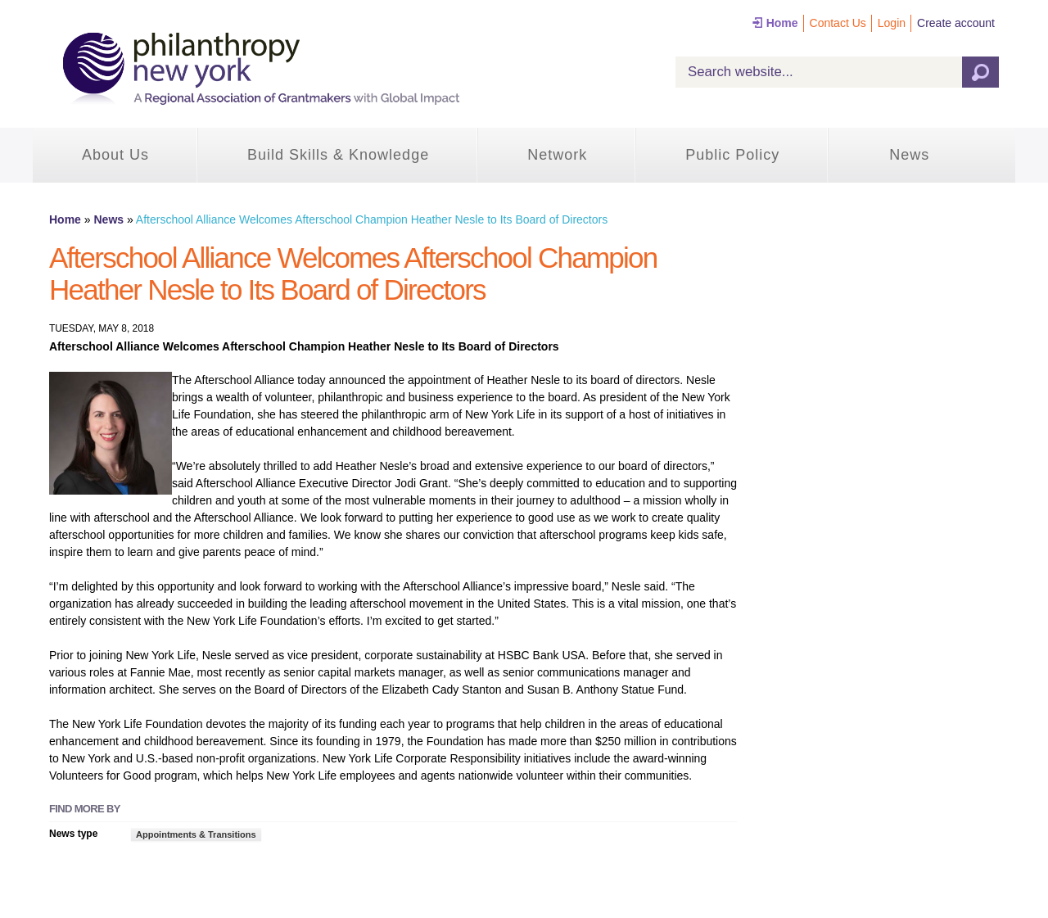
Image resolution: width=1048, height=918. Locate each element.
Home (782, 22)
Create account (956, 22)
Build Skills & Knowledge (338, 155)
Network (557, 155)
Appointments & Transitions (196, 834)
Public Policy (732, 155)
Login (892, 22)
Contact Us (838, 22)
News (909, 155)
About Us (115, 155)
